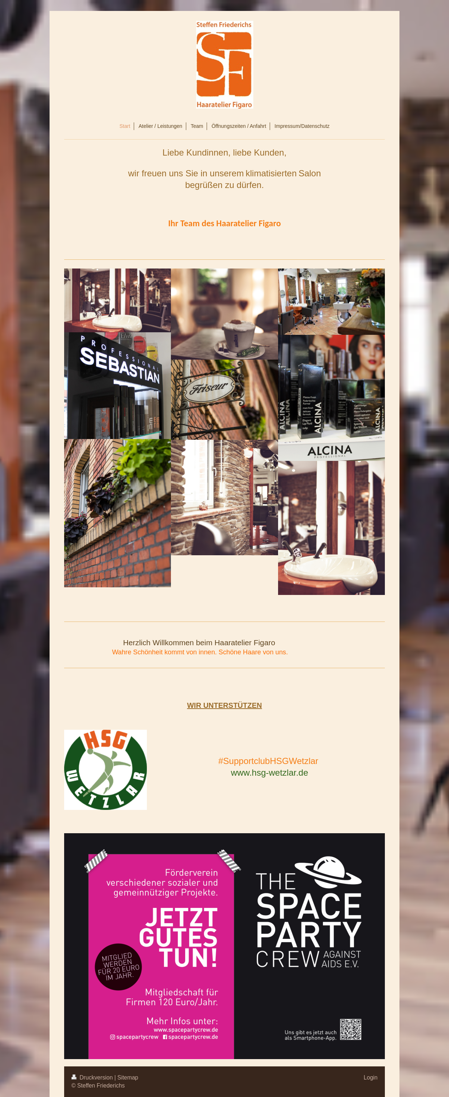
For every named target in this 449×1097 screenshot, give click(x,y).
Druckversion (92, 1077)
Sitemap (127, 1077)
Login (371, 1077)
